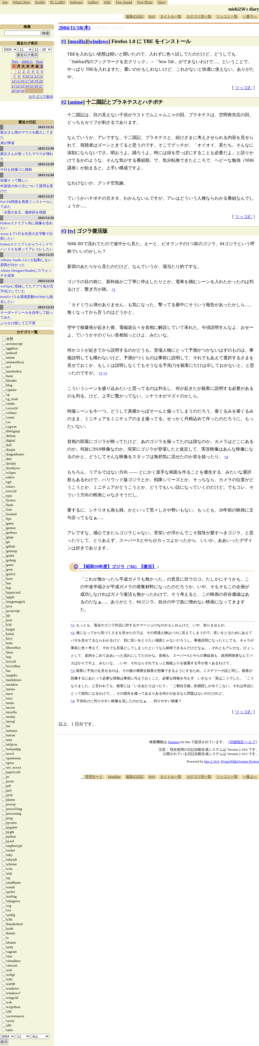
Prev (15, 61)
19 (36, 81)
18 (32, 81)
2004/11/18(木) (74, 28)
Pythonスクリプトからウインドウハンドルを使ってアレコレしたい (26, 246)
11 (32, 76)
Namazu (173, 742)
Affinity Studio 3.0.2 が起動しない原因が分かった (25, 262)
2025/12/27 (46, 196)
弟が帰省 (7, 143)
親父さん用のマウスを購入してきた (26, 134)
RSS (152, 16)
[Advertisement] (172, 822)
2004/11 (27, 61)
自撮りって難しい (14, 180)
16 (22, 81)
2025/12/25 (46, 254)
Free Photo (145, 2)
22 (18, 86)
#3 (63, 231)
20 (41, 81)
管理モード (94, 777)
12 (36, 76)
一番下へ (250, 16)
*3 (72, 671)
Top (5, 2)
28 (13, 91)
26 (36, 86)
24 (27, 86)
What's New (21, 2)
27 (41, 86)
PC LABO (57, 2)
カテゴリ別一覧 (199, 16)
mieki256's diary (243, 9)
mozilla (77, 41)
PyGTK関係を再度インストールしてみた (26, 204)
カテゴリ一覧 (27, 332)
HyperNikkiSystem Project (240, 761)
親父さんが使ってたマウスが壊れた (26, 156)
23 (22, 86)
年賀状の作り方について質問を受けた (26, 188)
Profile (40, 2)
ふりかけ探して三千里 (17, 323)
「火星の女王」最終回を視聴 (23, 212)
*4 (72, 701)
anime (76, 102)
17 (27, 81)
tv (71, 231)
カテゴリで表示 (40, 97)
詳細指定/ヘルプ (242, 742)
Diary (162, 2)
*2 (72, 633)
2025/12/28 (46, 175)
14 (13, 81)
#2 (63, 102)
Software (76, 2)
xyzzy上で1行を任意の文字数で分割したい (26, 236)
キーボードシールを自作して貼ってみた (26, 314)
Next (39, 61)
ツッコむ (243, 87)
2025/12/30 (46, 148)
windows (98, 41)
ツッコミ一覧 (227, 16)
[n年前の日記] (108, 28)
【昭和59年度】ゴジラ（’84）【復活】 (118, 566)
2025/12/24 (46, 281)
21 (13, 86)
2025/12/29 (46, 164)
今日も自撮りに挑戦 (16, 169)
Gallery (93, 2)
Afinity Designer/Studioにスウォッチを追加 (26, 272)
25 (32, 86)
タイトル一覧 (170, 16)
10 (27, 76)
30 (22, 91)
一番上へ (250, 777)
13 (41, 76)
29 (18, 91)
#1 (63, 41)
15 (18, 81)
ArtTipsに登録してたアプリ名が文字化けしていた (26, 288)
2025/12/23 (46, 307)
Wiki (107, 2)
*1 (72, 625)
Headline (114, 777)
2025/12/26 (46, 218)
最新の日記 (135, 16)
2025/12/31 (46, 127)
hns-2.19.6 (211, 761)
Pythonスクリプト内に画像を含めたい (26, 225)
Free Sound (124, 2)
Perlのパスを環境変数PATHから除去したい (26, 299)
